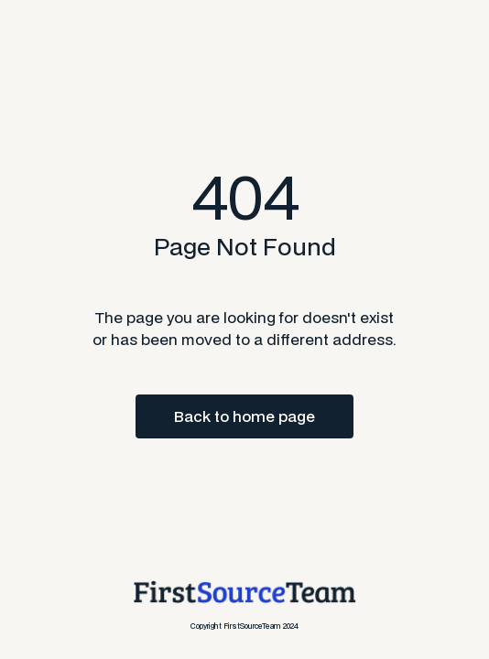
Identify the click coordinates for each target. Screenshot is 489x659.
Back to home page (244, 416)
